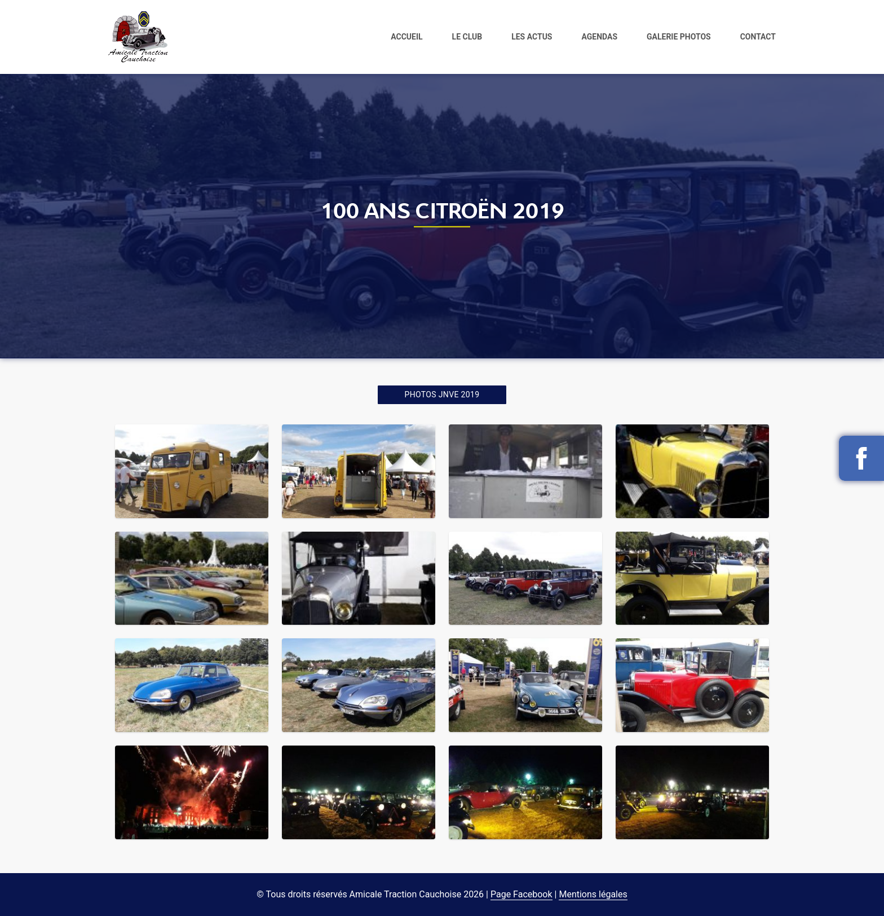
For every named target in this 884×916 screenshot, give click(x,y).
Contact (758, 36)
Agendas (599, 36)
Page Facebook (521, 894)
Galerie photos (679, 36)
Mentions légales (593, 894)
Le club (467, 36)
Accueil (406, 36)
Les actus (531, 36)
